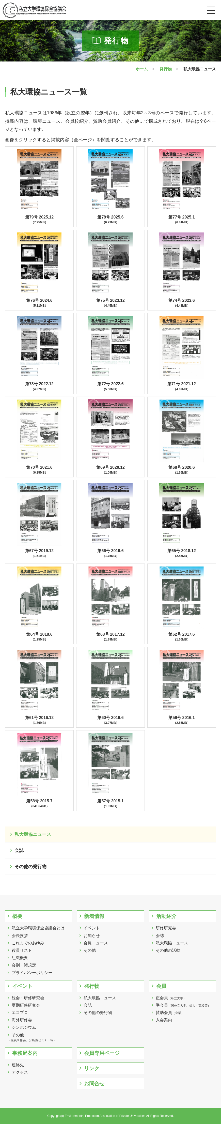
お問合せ (94, 1083)
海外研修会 (22, 1020)
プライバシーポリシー (32, 973)
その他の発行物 (30, 866)
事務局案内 (25, 1053)
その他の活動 (168, 950)
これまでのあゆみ (28, 943)
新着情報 (94, 916)
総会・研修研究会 (28, 998)
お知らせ (92, 935)
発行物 (91, 986)
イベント (92, 928)
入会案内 (164, 1020)
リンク (91, 1068)
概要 (17, 916)
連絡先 (18, 1065)
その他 (90, 950)
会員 (161, 986)
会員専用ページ (102, 1053)
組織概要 (20, 958)
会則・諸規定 (24, 965)
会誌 (19, 850)
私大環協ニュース (32, 834)
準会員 (183, 1005)
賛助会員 (170, 1012)
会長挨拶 (20, 935)
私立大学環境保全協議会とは (38, 928)
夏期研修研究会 (26, 1005)
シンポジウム (24, 1027)
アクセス (20, 1072)
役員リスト (22, 950)
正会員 (171, 998)
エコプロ (20, 1012)
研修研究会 (166, 928)
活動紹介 (166, 916)
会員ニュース (96, 943)
